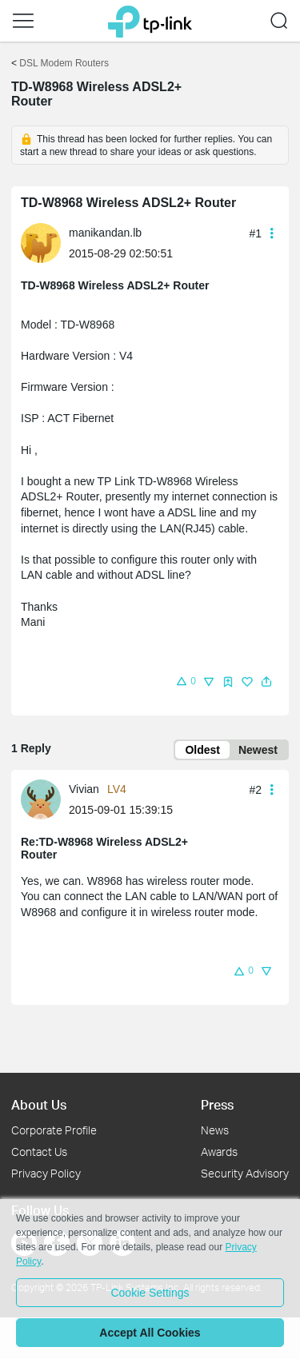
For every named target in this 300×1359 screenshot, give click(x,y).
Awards (219, 1151)
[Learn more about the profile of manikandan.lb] (45, 242)
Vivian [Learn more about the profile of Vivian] (84, 789)
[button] (23, 21)
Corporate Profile (54, 1130)
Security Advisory (245, 1173)
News (215, 1130)
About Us (38, 1104)
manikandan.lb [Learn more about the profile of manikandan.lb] (105, 232)
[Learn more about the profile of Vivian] (45, 797)
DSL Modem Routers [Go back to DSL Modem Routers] (64, 63)
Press (217, 1104)
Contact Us (39, 1151)
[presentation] (41, 243)
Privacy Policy (46, 1173)
